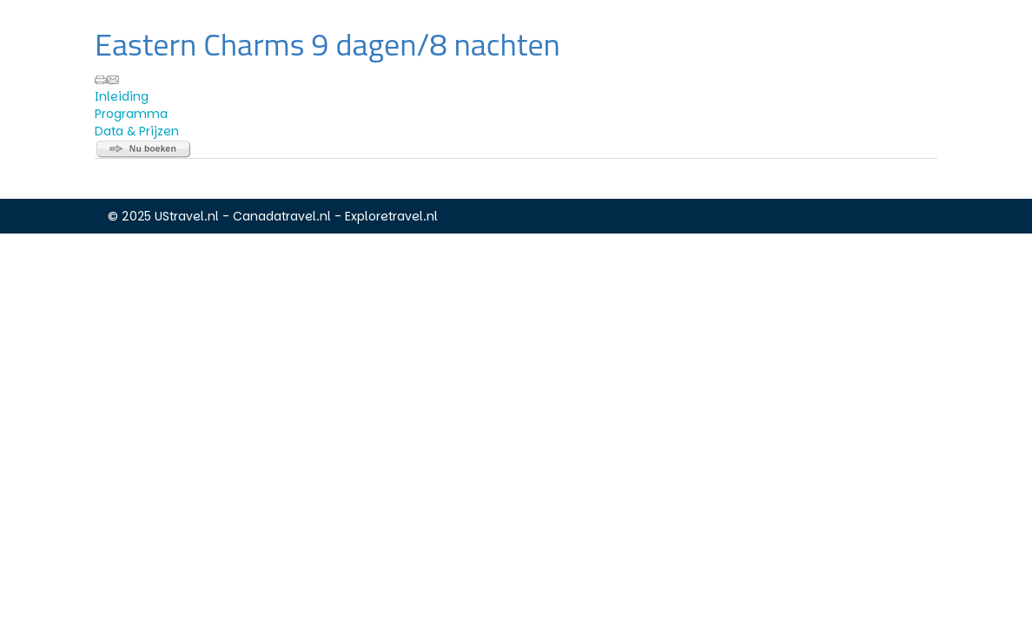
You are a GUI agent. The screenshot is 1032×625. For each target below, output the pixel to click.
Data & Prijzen (137, 131)
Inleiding (122, 96)
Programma (131, 113)
